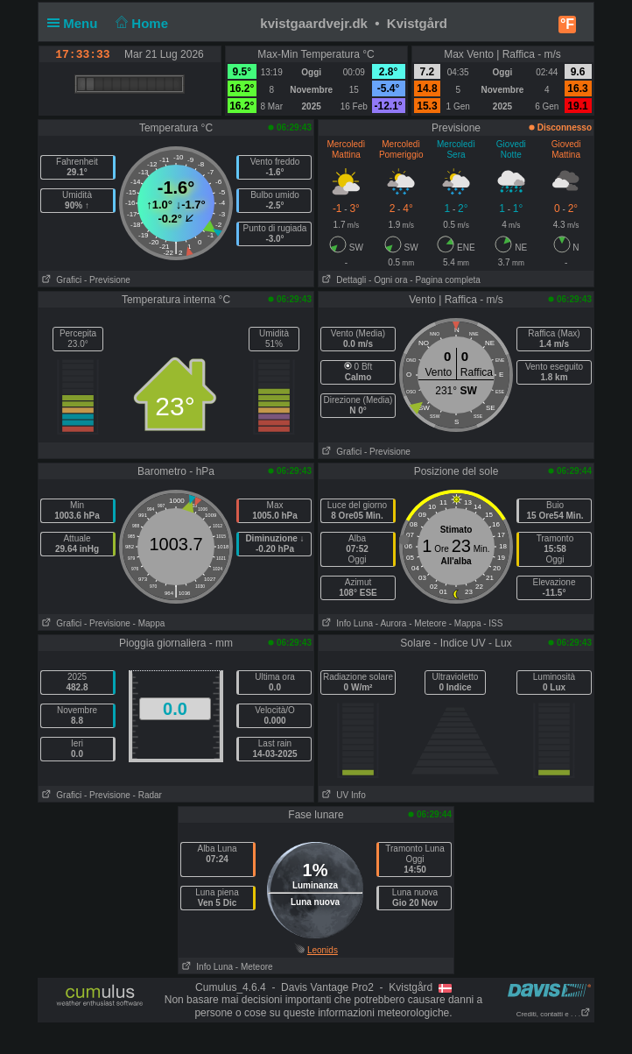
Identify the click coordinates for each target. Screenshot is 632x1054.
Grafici (60, 280)
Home (140, 23)
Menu (76, 23)
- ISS (492, 623)
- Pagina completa (445, 280)
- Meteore (427, 623)
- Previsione (107, 280)
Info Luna (346, 623)
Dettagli (342, 280)
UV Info (342, 795)
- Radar (147, 795)
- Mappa (149, 623)
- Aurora (391, 623)
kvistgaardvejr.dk (314, 23)
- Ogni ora (388, 280)
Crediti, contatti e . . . (553, 1014)
